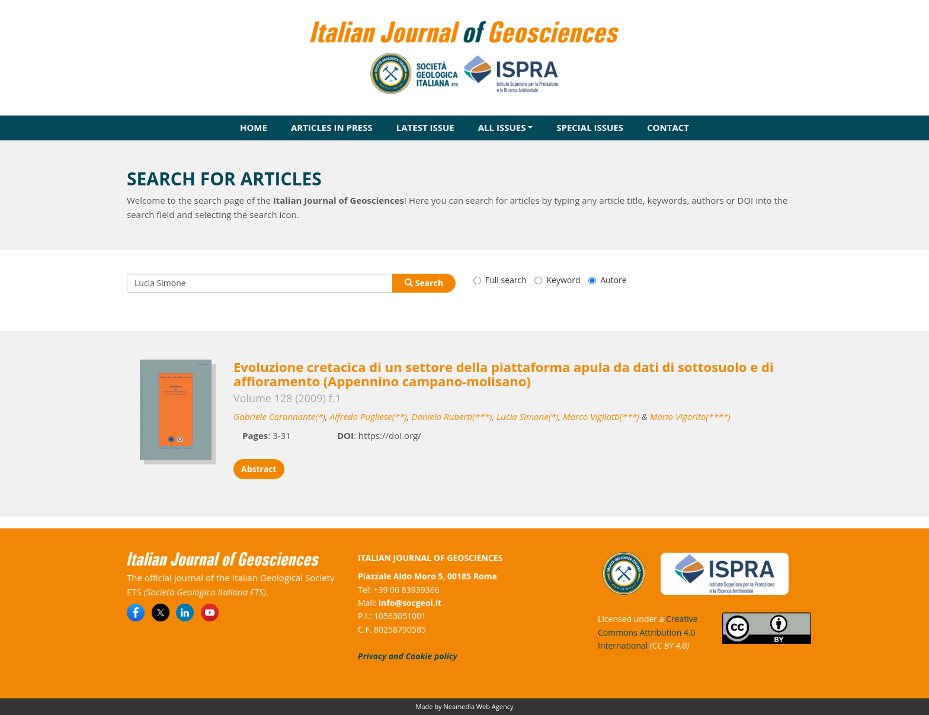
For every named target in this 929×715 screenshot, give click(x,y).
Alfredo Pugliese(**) (368, 416)
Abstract (259, 468)
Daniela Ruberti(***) (451, 416)
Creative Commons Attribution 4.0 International (648, 632)
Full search (500, 280)
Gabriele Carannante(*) (279, 416)
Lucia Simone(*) (527, 416)
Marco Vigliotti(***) (601, 416)
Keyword (557, 280)
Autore (607, 280)
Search (424, 282)
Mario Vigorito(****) (690, 416)
